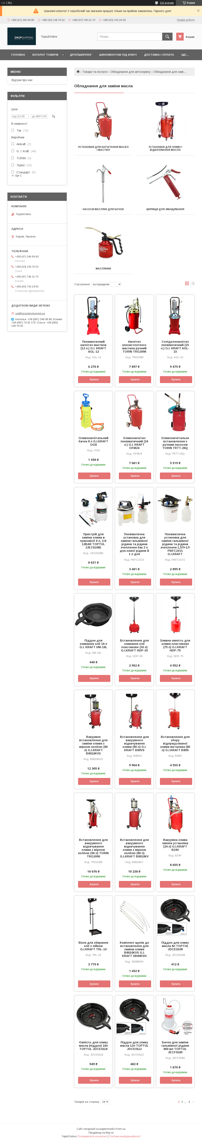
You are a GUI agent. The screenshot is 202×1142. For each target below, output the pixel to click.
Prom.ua (120, 1129)
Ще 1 (18, 175)
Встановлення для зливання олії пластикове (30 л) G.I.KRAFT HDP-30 (134, 645)
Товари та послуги (94, 71)
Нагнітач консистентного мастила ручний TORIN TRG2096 (134, 346)
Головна (18, 54)
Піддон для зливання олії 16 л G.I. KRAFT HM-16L (93, 644)
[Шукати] (167, 37)
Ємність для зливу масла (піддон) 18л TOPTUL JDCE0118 (93, 1046)
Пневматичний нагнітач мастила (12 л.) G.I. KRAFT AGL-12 (93, 346)
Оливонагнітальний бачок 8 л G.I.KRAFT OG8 (93, 441)
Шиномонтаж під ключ (118, 54)
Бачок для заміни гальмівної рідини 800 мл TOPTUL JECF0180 (175, 1047)
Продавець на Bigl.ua (101, 1132)
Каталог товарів (45, 54)
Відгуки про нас (22, 80)
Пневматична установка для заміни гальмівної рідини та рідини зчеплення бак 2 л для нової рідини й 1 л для (134, 544)
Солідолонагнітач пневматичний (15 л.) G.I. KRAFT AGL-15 (175, 346)
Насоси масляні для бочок (103, 209)
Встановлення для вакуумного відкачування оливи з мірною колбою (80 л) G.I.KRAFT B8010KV (134, 848)
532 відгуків (167, 2)
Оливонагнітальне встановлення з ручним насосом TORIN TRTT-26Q (175, 443)
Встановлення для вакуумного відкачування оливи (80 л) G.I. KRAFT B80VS (134, 743)
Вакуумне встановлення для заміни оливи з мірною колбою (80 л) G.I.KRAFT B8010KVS (93, 745)
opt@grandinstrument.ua (30, 313)
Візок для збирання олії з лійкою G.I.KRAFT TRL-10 (93, 946)
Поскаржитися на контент (92, 1136)
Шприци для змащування (165, 209)
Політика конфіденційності (124, 1136)
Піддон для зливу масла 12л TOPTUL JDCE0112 (134, 1046)
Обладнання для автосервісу (130, 71)
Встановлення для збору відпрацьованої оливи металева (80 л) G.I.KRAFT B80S (175, 743)
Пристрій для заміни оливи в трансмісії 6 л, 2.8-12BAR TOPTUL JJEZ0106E (93, 541)
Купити (94, 379)
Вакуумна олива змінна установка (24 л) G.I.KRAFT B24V (175, 844)
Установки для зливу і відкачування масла (165, 148)
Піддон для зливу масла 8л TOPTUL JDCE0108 (175, 946)
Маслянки (103, 268)
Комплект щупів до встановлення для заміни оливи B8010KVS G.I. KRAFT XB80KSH (134, 949)
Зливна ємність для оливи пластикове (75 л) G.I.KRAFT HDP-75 (175, 645)
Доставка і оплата (159, 54)
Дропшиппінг (81, 54)
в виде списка (193, 284)
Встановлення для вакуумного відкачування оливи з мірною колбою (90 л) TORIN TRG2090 (93, 848)
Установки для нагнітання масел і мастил (103, 148)
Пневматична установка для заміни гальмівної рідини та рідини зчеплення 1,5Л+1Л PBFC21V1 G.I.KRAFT (175, 544)
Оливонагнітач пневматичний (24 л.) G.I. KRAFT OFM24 (134, 443)
